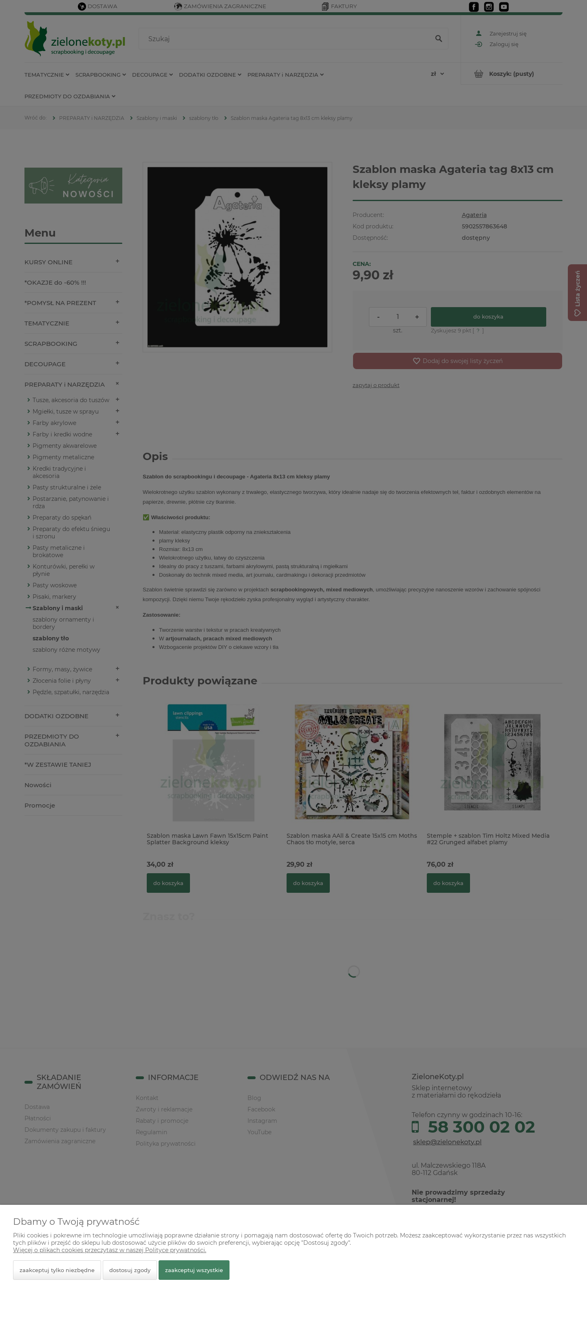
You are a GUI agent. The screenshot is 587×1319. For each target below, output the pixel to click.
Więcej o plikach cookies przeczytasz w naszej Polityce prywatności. (109, 1250)
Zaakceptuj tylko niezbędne (57, 1270)
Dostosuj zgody (129, 1270)
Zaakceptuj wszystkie (194, 1270)
